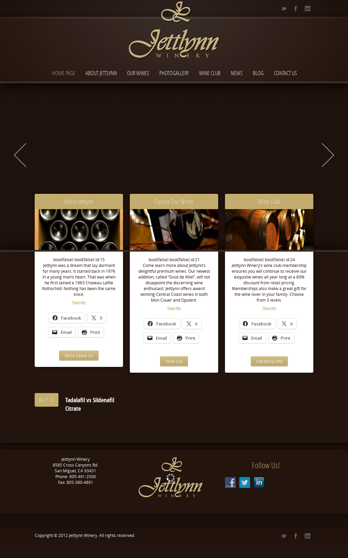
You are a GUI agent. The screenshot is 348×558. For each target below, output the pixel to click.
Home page (63, 73)
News (237, 73)
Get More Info (269, 361)
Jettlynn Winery (83, 535)
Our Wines (138, 73)
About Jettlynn (101, 73)
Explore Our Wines (174, 201)
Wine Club (210, 73)
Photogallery (174, 73)
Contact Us (285, 73)
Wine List (174, 361)
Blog (258, 73)
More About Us (79, 355)
